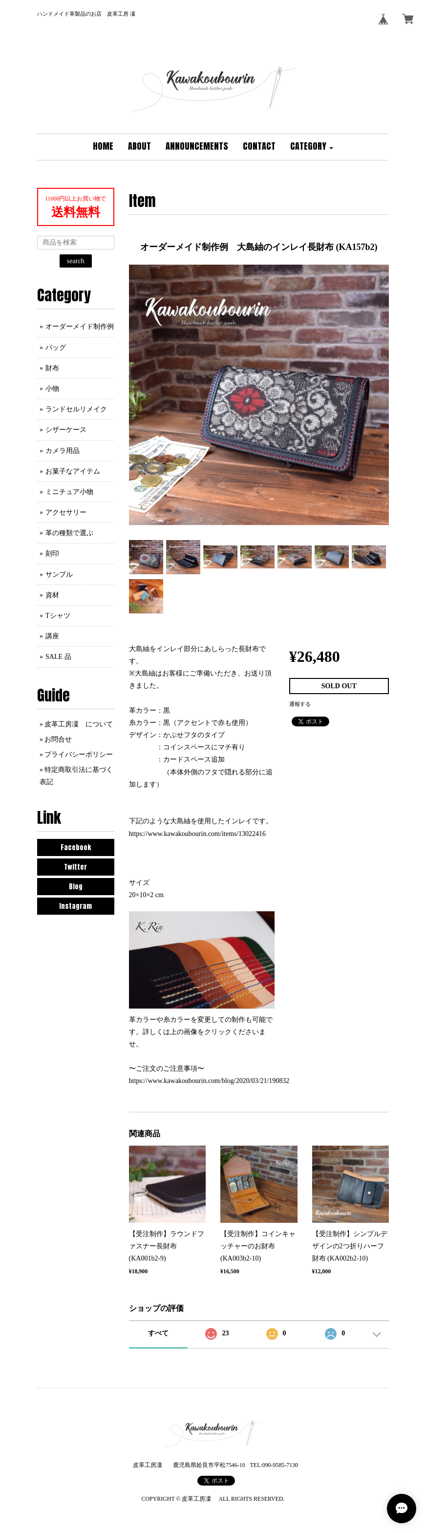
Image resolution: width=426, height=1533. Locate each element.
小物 (52, 388)
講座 (52, 636)
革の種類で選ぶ (69, 533)
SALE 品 (58, 656)
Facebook (76, 847)
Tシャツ (57, 615)
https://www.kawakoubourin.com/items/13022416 (197, 833)
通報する (300, 704)
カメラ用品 (62, 450)
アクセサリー (65, 512)
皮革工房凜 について (78, 724)
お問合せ (58, 739)
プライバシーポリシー (78, 754)
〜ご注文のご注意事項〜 (166, 1068)
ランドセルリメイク (76, 409)
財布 (52, 368)
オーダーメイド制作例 (79, 326)
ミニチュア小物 (69, 492)
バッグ (55, 347)
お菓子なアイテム (72, 471)
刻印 (52, 553)
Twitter (75, 867)
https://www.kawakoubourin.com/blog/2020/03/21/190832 (209, 1080)
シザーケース (65, 429)
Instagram (75, 906)
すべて (158, 1333)
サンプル (59, 574)
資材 (52, 595)
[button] (312, 147)
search (76, 261)
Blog (76, 886)
